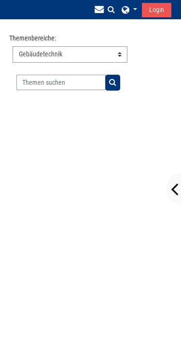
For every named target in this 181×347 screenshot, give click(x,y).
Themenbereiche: (32, 38)
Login (156, 9)
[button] (111, 9)
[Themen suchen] (61, 82)
